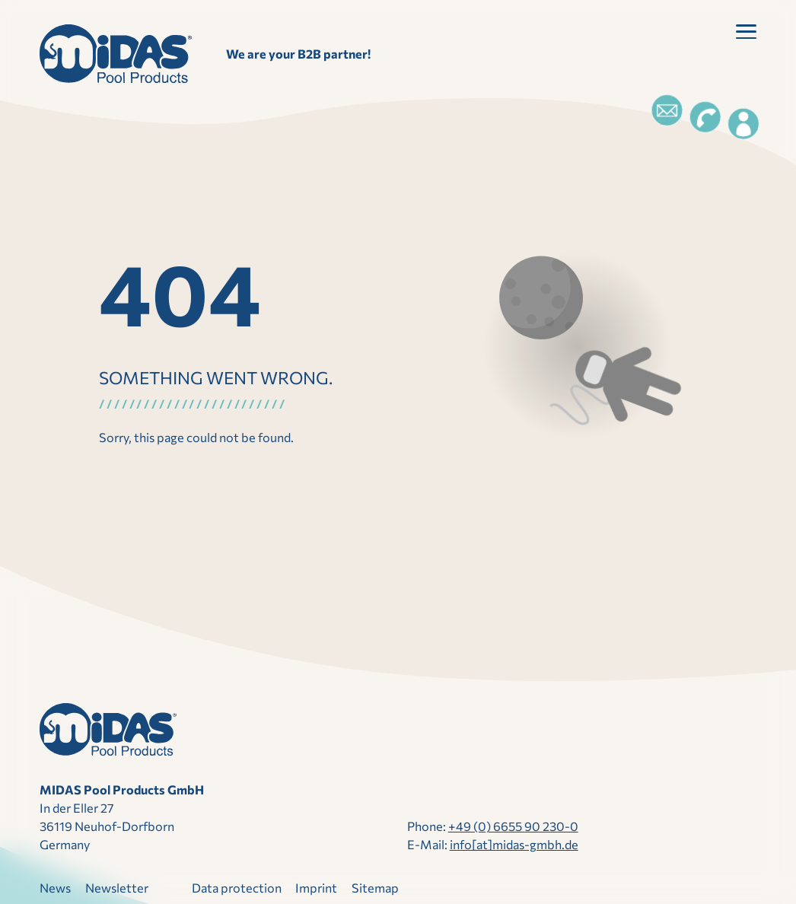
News (55, 887)
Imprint (316, 887)
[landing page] (116, 53)
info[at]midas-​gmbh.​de (514, 844)
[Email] (667, 110)
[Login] (743, 124)
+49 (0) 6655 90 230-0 (513, 826)
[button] (746, 34)
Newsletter (116, 887)
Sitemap (375, 887)
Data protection (237, 887)
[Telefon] (705, 117)
